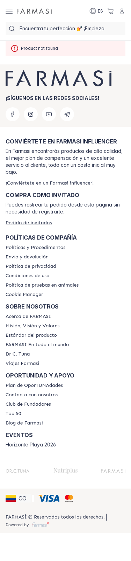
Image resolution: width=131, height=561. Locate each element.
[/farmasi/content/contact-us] (32, 395)
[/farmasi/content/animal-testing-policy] (42, 285)
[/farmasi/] (34, 11)
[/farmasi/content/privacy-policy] (31, 266)
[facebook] (13, 114)
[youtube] (49, 114)
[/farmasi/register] (50, 183)
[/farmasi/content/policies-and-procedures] (35, 247)
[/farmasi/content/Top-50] (13, 413)
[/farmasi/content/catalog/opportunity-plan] (34, 385)
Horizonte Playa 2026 (31, 444)
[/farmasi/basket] (110, 11)
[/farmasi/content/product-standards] (31, 335)
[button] (18, 498)
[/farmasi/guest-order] (29, 223)
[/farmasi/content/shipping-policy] (27, 257)
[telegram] (67, 114)
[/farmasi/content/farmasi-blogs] (24, 423)
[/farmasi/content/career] (22, 363)
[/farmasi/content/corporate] (37, 345)
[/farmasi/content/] (24, 294)
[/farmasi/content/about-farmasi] (28, 316)
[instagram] (31, 114)
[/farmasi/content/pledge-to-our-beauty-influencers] (18, 354)
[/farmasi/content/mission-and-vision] (32, 326)
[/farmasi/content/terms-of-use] (27, 276)
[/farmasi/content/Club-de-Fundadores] (28, 404)
